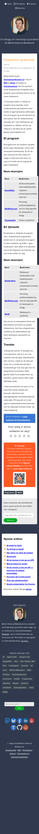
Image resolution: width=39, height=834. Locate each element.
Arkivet (13, 753)
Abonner (20, 8)
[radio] (11, 436)
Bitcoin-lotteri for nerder (17, 564)
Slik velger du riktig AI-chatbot (20, 553)
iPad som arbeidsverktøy (17, 580)
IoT (32, 666)
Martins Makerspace (17, 670)
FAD (5, 83)
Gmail (7, 314)
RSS (19, 750)
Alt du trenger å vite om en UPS (20, 560)
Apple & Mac (12, 657)
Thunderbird (10, 220)
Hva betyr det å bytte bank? (19, 577)
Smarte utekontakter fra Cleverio (21, 584)
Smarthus (24, 683)
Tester (31, 688)
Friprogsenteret (10, 86)
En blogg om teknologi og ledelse (20, 39)
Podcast (31, 4)
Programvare (10, 493)
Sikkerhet (6, 683)
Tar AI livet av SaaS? (15, 549)
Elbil (16, 661)
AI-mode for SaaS (14, 545)
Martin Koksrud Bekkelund (21, 43)
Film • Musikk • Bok (27, 661)
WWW (19, 493)
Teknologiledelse (20, 688)
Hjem (8, 4)
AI (3, 657)
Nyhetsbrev (27, 750)
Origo (12, 83)
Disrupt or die (24, 657)
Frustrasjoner (14, 666)
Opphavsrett (11, 750)
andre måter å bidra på (22, 469)
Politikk (17, 679)
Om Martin (19, 4)
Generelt (24, 666)
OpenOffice (9, 190)
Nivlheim (5, 634)
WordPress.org (11, 209)
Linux (5, 670)
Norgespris (11, 556)
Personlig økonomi (19, 674)
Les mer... (25, 641)
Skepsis (15, 683)
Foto (4, 666)
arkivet (29, 589)
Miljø (29, 670)
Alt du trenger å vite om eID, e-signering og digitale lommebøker (20, 570)
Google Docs (10, 281)
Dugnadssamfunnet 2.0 (14, 79)
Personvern (7, 679)
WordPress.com (11, 301)
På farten (6, 674)
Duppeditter (7, 661)
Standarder (7, 688)
